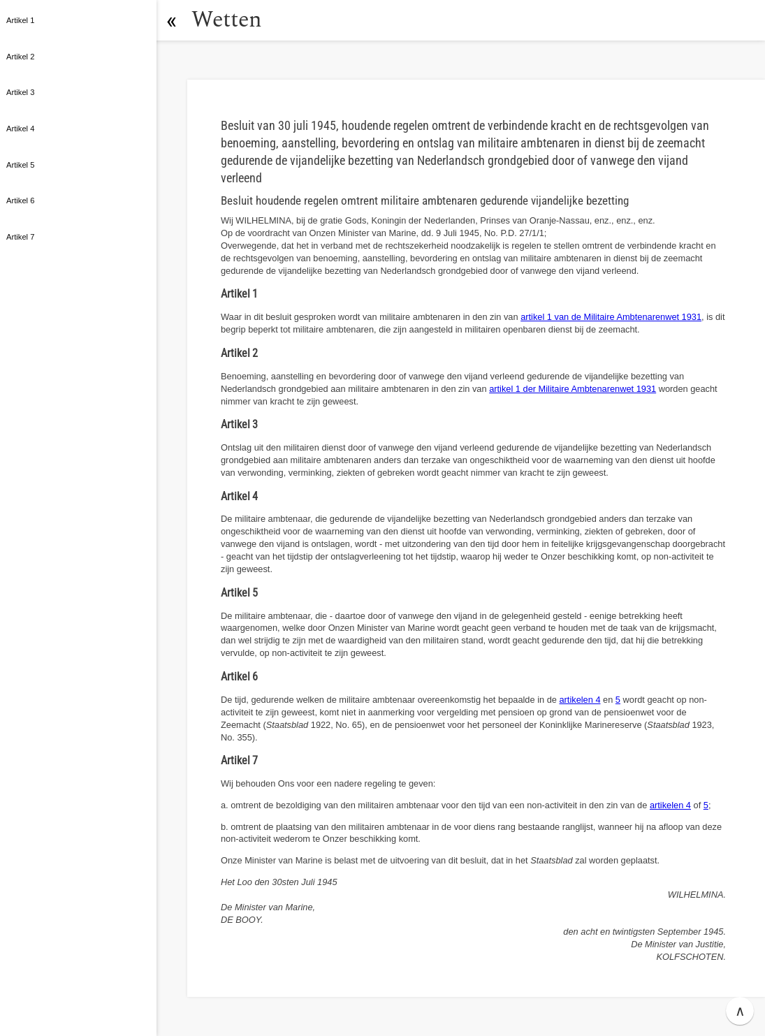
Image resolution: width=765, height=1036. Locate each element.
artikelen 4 (579, 699)
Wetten (226, 20)
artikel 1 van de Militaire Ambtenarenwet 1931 (610, 317)
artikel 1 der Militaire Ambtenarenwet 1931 (572, 389)
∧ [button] (740, 1011)
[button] (171, 20)
